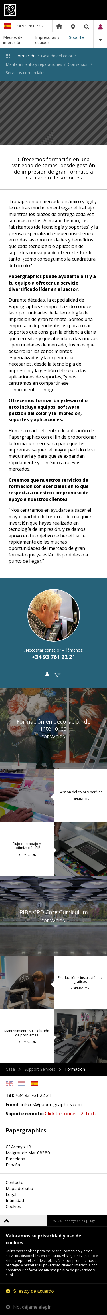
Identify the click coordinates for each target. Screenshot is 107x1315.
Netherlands (21, 1083)
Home (59, 26)
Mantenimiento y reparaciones (34, 64)
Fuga (92, 1221)
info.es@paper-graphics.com (51, 1104)
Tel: (10, 1095)
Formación (25, 56)
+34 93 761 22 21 (30, 26)
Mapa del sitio (19, 1188)
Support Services (40, 1069)
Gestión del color (56, 56)
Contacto (14, 1182)
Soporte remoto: (25, 1113)
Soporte (76, 37)
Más (100, 40)
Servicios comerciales (25, 72)
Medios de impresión (13, 40)
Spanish (34, 1083)
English (9, 1083)
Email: (12, 1104)
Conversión (78, 64)
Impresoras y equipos (47, 40)
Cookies (13, 1206)
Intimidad (15, 1200)
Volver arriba (6, 1220)
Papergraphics (53, 10)
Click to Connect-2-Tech (70, 1113)
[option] (53, 113)
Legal (11, 1194)
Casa (10, 1069)
